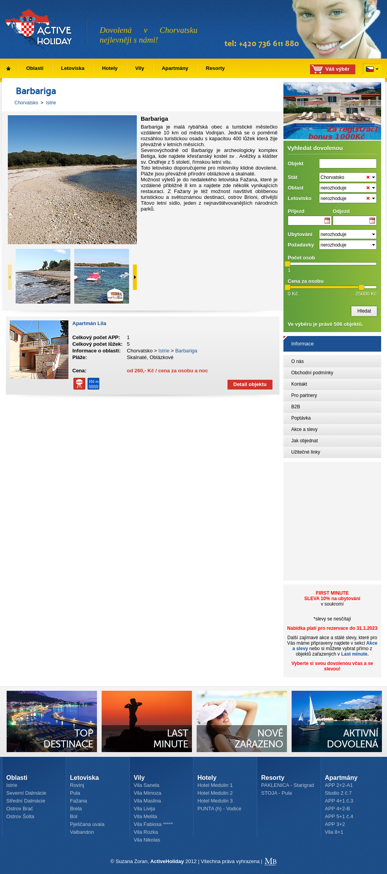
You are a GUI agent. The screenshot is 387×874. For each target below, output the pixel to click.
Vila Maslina (147, 801)
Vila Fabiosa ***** (153, 824)
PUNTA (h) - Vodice (219, 808)
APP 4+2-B (337, 808)
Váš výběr (337, 69)
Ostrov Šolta (20, 816)
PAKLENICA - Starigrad (287, 785)
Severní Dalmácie (26, 793)
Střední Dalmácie (25, 801)
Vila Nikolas (147, 840)
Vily (139, 68)
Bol (73, 816)
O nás (297, 361)
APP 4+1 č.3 (339, 801)
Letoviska (72, 68)
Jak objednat (304, 440)
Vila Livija (144, 808)
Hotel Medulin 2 (215, 793)
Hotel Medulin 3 (215, 801)
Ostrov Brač (19, 808)
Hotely (110, 68)
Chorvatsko (26, 102)
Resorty (215, 68)
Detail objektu (250, 384)
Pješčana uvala (87, 824)
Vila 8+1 (334, 832)
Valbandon (82, 832)
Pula (75, 793)
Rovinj (77, 785)
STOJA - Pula (276, 793)
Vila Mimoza (147, 793)
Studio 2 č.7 (338, 793)
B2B (295, 406)
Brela (76, 808)
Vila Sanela (146, 785)
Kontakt (299, 384)
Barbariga (186, 351)
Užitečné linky (305, 452)
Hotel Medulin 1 (215, 785)
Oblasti (34, 68)
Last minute (354, 654)
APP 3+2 (335, 824)
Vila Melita (145, 816)
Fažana (78, 801)
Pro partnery (304, 395)
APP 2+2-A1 (339, 785)
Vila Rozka (146, 832)
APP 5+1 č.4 (339, 816)
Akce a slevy (304, 429)
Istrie (51, 102)
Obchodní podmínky (312, 372)
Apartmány (175, 68)
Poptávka (301, 418)
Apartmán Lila (89, 323)
